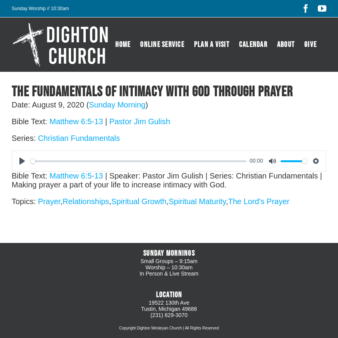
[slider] (138, 161)
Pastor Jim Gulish (139, 121)
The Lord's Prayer (258, 201)
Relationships (85, 201)
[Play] (22, 161)
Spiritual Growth (138, 201)
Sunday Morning (117, 105)
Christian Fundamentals (79, 138)
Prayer (49, 201)
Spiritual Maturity (197, 201)
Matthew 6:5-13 (76, 121)
